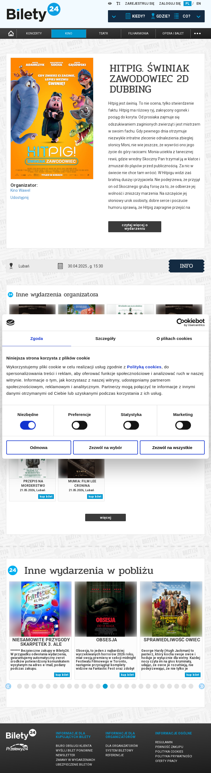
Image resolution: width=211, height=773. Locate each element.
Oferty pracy (166, 761)
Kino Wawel (20, 190)
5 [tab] (48, 686)
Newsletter (65, 755)
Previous (8, 686)
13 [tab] (105, 686)
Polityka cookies (169, 751)
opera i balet (173, 33)
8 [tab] (70, 686)
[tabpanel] (40, 630)
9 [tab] (77, 686)
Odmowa (38, 447)
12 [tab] (98, 686)
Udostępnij (19, 197)
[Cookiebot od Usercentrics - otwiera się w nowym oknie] (181, 322)
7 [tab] (62, 686)
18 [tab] (141, 686)
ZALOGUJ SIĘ (170, 4)
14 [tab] (112, 686)
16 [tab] (127, 686)
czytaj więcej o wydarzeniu (135, 227)
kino (68, 33)
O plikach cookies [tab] (174, 338)
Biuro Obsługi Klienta (73, 746)
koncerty (34, 33)
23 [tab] (177, 686)
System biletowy (119, 750)
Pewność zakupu (169, 747)
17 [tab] (134, 686)
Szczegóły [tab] (105, 338)
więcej (105, 517)
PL (187, 4)
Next (202, 686)
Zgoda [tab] (36, 338)
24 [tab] (184, 686)
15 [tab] (120, 686)
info (186, 266)
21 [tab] (162, 686)
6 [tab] (55, 686)
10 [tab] (84, 686)
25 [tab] (191, 686)
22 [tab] (170, 686)
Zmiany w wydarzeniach (75, 760)
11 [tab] (91, 686)
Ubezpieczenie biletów (74, 764)
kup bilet (46, 496)
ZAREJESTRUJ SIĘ (139, 4)
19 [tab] (148, 686)
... (197, 32)
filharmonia (138, 33)
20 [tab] (155, 686)
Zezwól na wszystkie (172, 447)
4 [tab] (41, 686)
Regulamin (164, 742)
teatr (103, 33)
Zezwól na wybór (105, 447)
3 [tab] (34, 686)
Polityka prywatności (173, 756)
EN (198, 4)
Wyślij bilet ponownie (74, 750)
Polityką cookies (144, 366)
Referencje (115, 755)
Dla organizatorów (122, 746)
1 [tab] (20, 686)
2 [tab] (27, 686)
